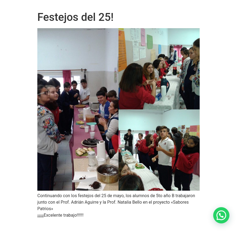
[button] (221, 215)
